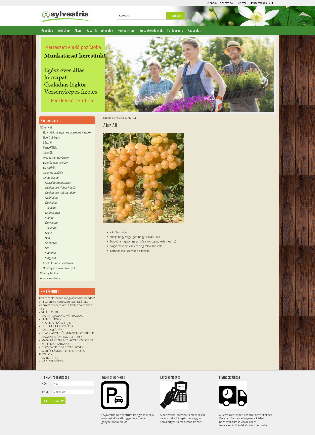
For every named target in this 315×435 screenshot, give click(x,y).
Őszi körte (51, 222)
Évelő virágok (51, 137)
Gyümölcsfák (51, 177)
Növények (46, 127)
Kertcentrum (126, 30)
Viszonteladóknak (151, 30)
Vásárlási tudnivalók (99, 30)
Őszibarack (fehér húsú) (60, 187)
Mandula (50, 253)
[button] (157, 74)
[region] (157, 74)
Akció (78, 30)
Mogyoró (50, 258)
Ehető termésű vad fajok (58, 263)
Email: (45, 391)
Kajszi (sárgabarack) (58, 182)
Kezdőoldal (109, 117)
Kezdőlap (47, 30)
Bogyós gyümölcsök (55, 162)
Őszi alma (51, 202)
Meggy (49, 217)
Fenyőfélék (50, 147)
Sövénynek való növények (59, 268)
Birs (47, 237)
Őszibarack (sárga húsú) (60, 192)
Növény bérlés (49, 273)
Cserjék (47, 152)
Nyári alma (51, 197)
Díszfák (47, 142)
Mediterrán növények (56, 157)
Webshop (64, 30)
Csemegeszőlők (53, 172)
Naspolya (51, 242)
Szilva (48, 232)
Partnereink (175, 30)
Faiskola (121, 117)
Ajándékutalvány (50, 278)
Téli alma (50, 207)
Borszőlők (49, 167)
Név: (44, 383)
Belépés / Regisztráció (219, 3)
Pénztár (241, 3)
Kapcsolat (194, 30)
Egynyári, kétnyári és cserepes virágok (67, 132)
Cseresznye (52, 212)
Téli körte (51, 227)
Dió (47, 248)
